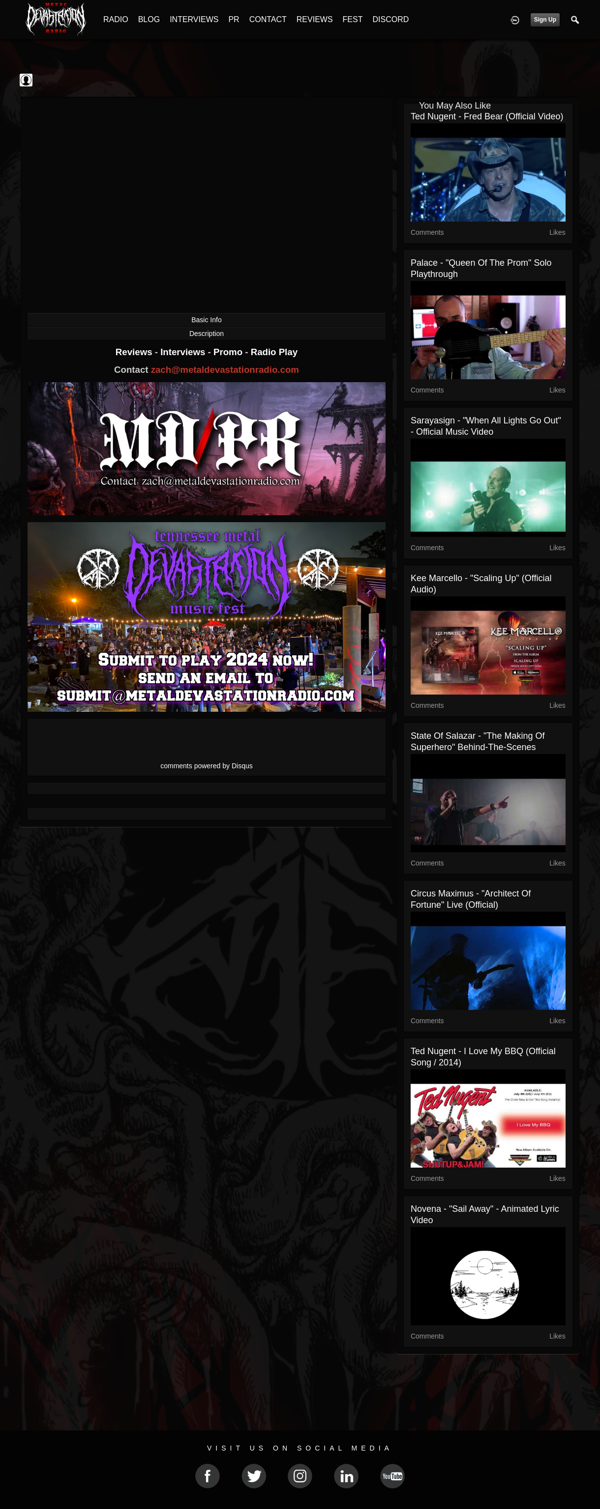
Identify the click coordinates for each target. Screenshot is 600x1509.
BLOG (149, 19)
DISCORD (390, 19)
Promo (229, 352)
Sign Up (545, 19)
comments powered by (206, 766)
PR (233, 19)
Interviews (184, 352)
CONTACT (268, 19)
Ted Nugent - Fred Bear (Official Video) (487, 116)
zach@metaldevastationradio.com (225, 369)
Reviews (135, 352)
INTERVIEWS (194, 19)
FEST (353, 19)
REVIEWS (315, 19)
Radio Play (274, 352)
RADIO (115, 19)
